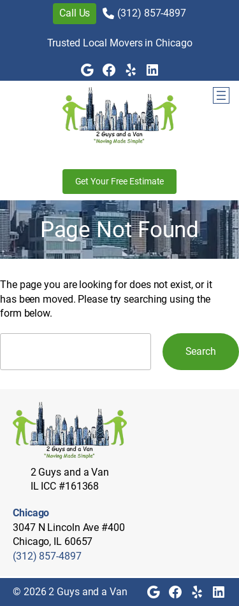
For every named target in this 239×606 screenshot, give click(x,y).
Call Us (74, 13)
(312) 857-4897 (151, 13)
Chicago (31, 513)
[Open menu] (221, 95)
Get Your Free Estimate (119, 181)
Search (200, 351)
